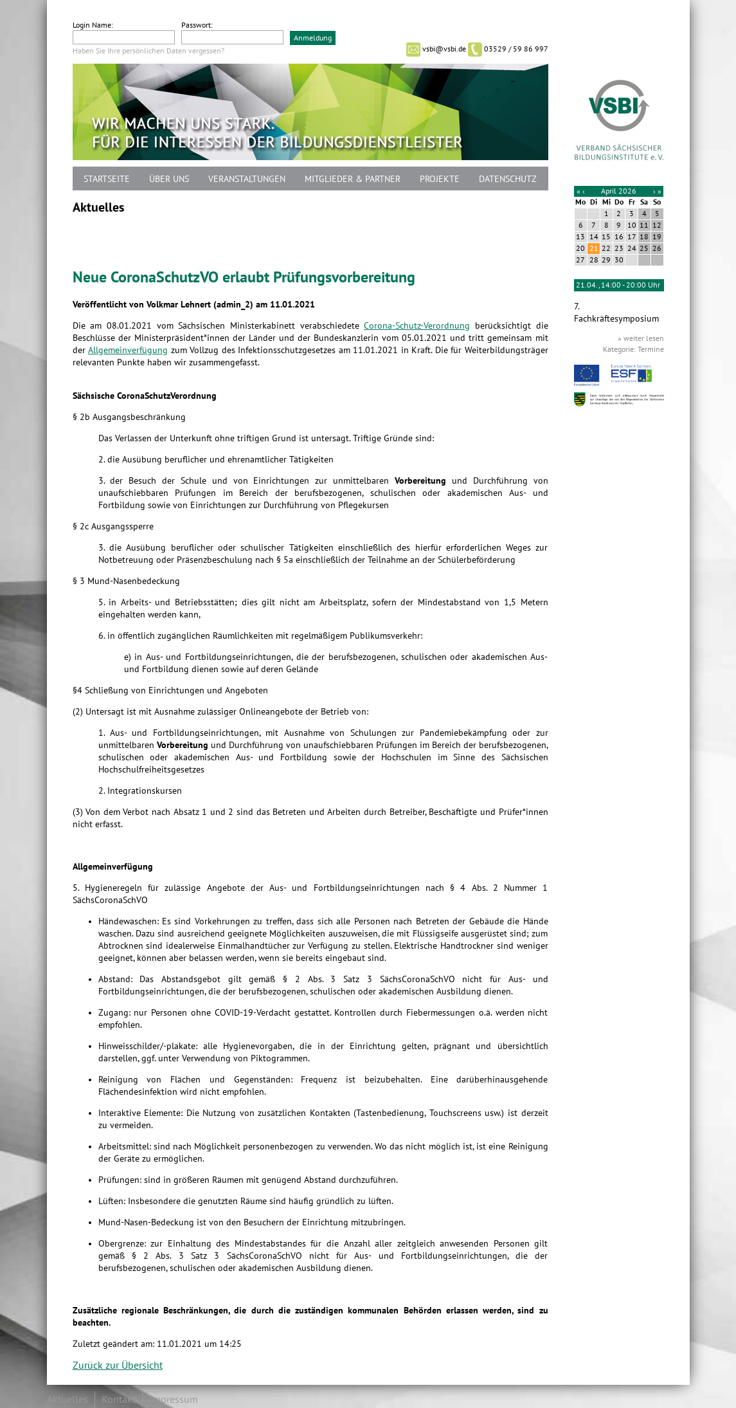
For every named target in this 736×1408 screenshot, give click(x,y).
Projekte (440, 179)
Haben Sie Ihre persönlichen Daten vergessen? (148, 50)
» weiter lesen (641, 338)
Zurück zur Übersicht (118, 1365)
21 (593, 248)
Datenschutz (508, 179)
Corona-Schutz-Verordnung (417, 325)
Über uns (169, 179)
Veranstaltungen (246, 179)
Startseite (107, 179)
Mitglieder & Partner (352, 179)
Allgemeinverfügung (128, 350)
